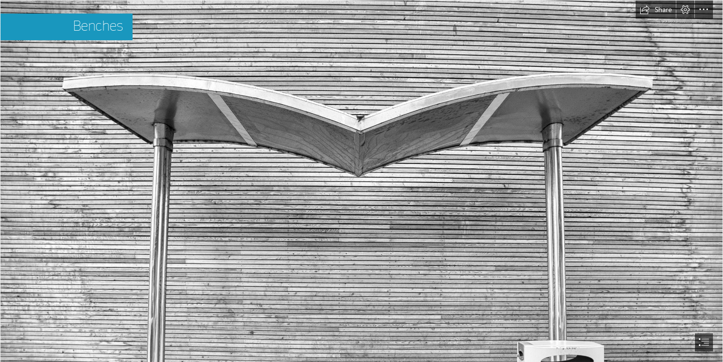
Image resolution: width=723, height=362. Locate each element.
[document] (361, 181)
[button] (656, 10)
